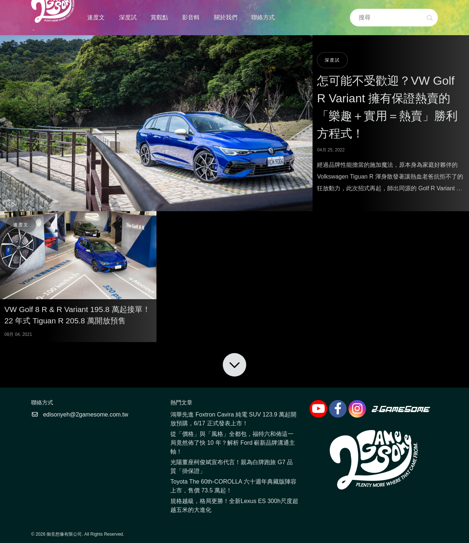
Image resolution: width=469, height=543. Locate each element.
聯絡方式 (263, 17)
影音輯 (191, 17)
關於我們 (225, 17)
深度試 (128, 17)
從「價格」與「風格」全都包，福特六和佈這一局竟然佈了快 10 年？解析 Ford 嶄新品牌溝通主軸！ (232, 443)
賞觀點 (159, 17)
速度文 (96, 17)
